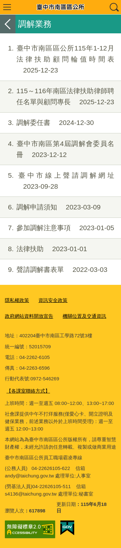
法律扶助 (43, 248)
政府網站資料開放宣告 (29, 316)
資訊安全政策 (52, 300)
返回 (7, 24)
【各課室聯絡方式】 (28, 391)
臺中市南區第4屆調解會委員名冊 (57, 149)
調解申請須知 (50, 207)
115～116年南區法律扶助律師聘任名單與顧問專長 (57, 96)
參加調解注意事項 (57, 227)
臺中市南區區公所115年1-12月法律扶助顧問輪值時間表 (57, 59)
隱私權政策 (17, 300)
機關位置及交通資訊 (84, 316)
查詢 (114, 7)
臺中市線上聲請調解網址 (57, 181)
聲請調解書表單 (53, 269)
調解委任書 (47, 122)
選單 (7, 7)
